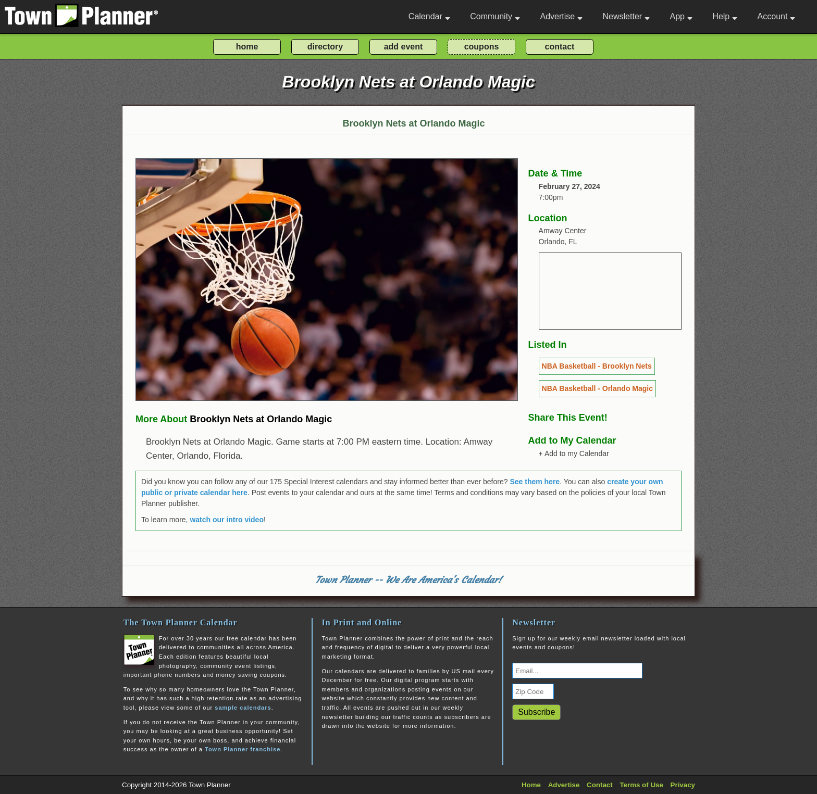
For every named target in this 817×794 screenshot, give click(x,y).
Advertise (561, 16)
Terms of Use (641, 785)
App (681, 16)
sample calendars (243, 707)
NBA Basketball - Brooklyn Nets (597, 366)
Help (724, 16)
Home (531, 785)
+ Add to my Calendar (574, 453)
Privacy (683, 785)
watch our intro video (227, 519)
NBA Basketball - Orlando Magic (597, 388)
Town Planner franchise (242, 749)
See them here (535, 481)
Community (495, 16)
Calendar (429, 16)
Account (777, 16)
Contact (600, 785)
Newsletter (626, 16)
